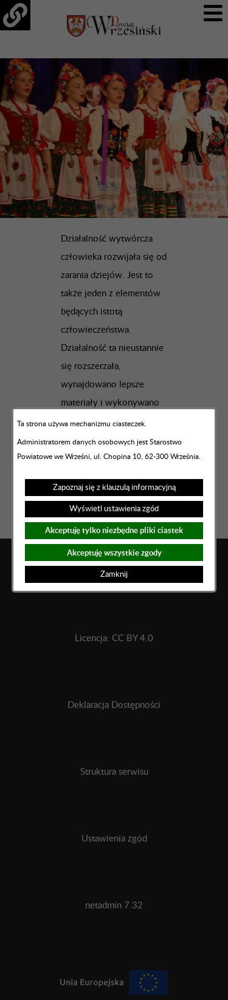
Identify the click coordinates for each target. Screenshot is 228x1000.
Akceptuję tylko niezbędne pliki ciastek (114, 530)
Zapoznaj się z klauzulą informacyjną (114, 487)
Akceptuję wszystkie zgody (114, 552)
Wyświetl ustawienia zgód (114, 509)
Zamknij (114, 574)
